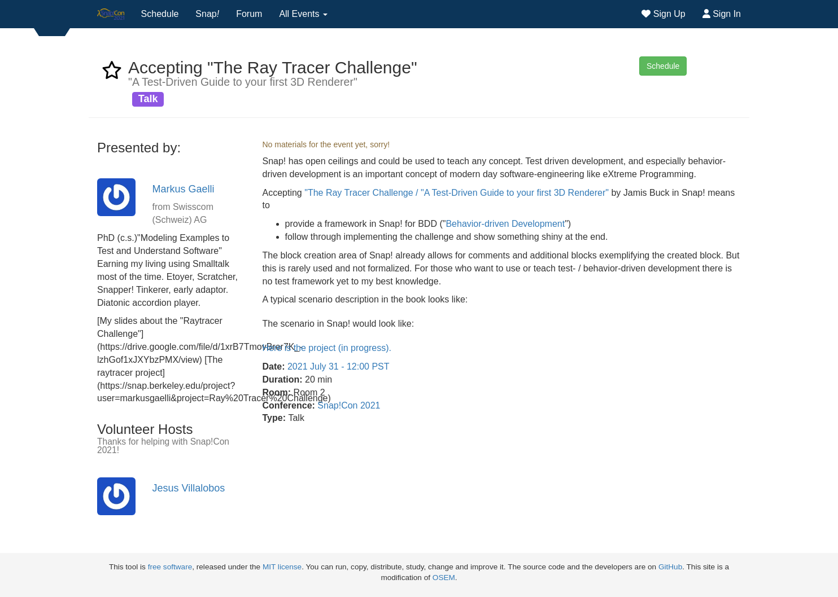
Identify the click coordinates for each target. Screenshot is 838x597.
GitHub (670, 567)
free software (170, 567)
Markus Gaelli (183, 189)
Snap (207, 14)
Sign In (721, 14)
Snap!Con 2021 (348, 405)
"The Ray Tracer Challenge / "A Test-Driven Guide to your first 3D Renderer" (456, 192)
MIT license (282, 567)
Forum (249, 14)
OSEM (444, 577)
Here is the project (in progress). (327, 348)
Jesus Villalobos (188, 488)
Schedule (160, 14)
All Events (303, 14)
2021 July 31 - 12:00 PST (338, 366)
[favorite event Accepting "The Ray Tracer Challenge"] (112, 73)
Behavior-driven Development (505, 224)
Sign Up (663, 14)
